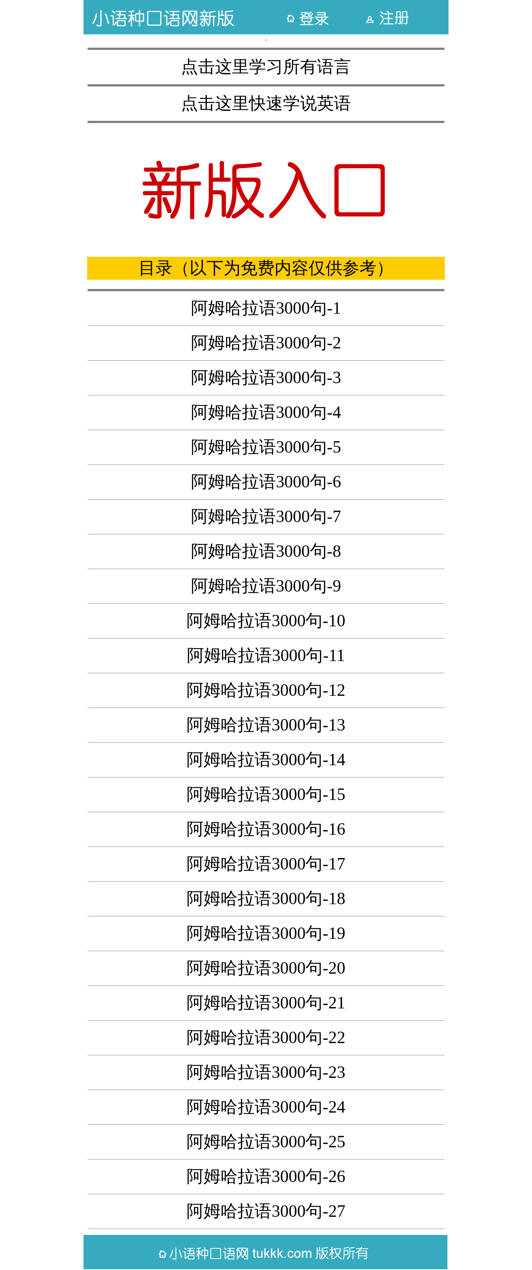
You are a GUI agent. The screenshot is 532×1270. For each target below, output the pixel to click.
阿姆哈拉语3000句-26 (266, 1176)
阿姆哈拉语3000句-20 (266, 968)
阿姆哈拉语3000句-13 (266, 724)
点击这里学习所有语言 (266, 66)
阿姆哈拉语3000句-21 (266, 1002)
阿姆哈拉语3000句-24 (266, 1106)
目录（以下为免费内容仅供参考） (266, 268)
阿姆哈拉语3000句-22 (266, 1037)
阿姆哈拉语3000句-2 (266, 342)
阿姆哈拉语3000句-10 (266, 620)
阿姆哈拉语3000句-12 (266, 690)
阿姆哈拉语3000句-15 (266, 794)
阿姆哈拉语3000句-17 (266, 863)
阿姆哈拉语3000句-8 (266, 551)
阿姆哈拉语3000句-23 (266, 1072)
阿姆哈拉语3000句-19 (266, 933)
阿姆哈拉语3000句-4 (266, 412)
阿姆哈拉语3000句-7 (266, 516)
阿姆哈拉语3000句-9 (266, 585)
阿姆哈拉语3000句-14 (266, 759)
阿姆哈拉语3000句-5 (266, 446)
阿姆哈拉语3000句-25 (266, 1141)
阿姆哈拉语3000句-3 (266, 377)
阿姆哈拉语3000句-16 (266, 829)
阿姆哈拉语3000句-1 (266, 308)
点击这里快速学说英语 (266, 103)
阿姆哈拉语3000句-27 (266, 1211)
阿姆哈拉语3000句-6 (266, 481)
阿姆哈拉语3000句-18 (266, 898)
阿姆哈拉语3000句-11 (266, 655)
